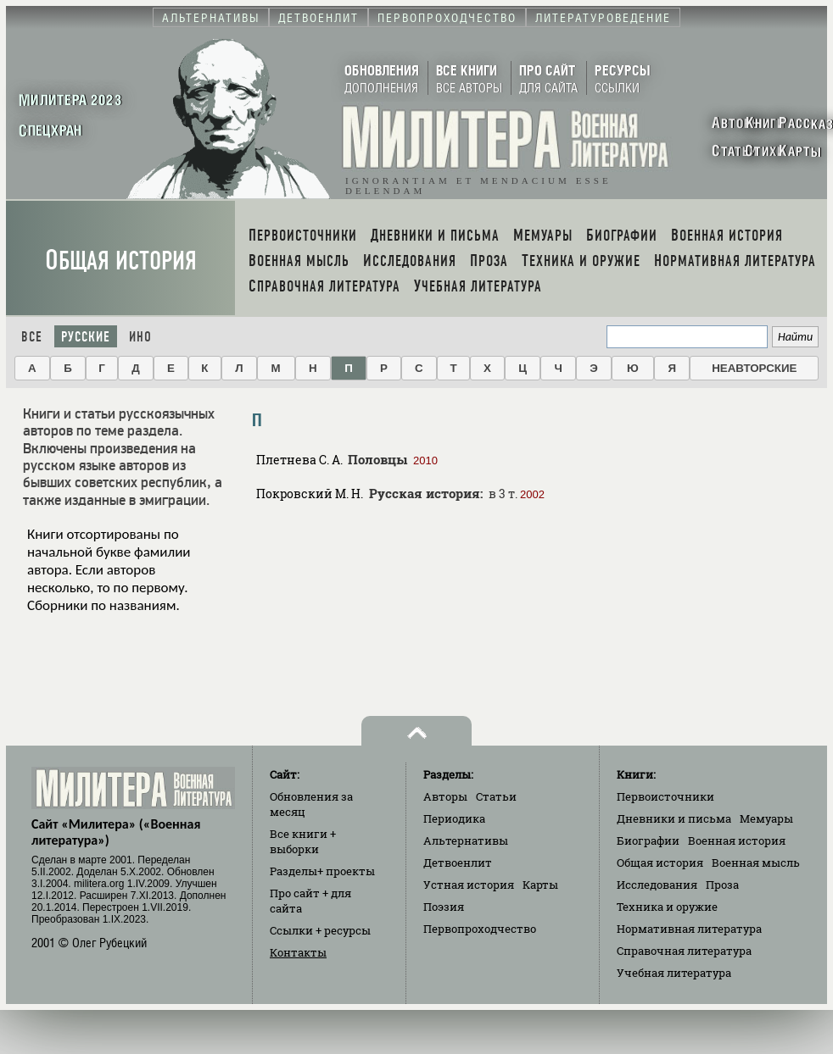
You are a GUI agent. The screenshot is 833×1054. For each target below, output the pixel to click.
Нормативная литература (689, 928)
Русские (85, 337)
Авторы (445, 796)
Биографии (648, 840)
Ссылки (320, 930)
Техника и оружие (667, 906)
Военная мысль (756, 862)
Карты (540, 884)
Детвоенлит (457, 862)
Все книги (303, 841)
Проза (722, 884)
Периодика (454, 818)
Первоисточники (665, 796)
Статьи (496, 796)
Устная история (468, 884)
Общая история (121, 260)
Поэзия (443, 906)
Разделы (322, 871)
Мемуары (766, 818)
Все (31, 337)
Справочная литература (684, 950)
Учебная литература (674, 972)
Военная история (736, 840)
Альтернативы (465, 840)
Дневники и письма (674, 818)
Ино (140, 337)
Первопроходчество (479, 928)
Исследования (657, 884)
